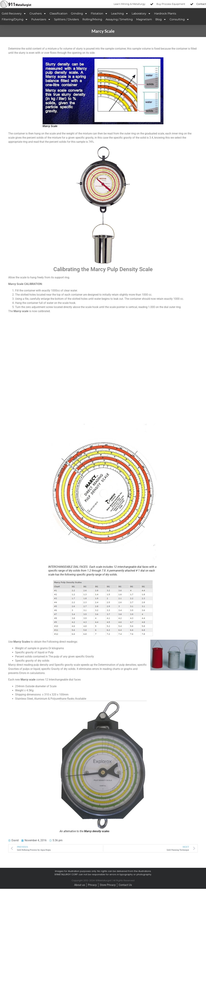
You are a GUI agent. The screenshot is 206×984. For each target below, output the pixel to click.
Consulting (179, 19)
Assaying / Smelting (119, 19)
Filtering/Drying (15, 19)
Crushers (38, 14)
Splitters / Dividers (66, 19)
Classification (58, 13)
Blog (160, 19)
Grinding (79, 14)
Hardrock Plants (165, 13)
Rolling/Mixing (92, 19)
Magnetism (144, 19)
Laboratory (141, 14)
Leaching (119, 14)
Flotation (99, 14)
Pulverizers (41, 19)
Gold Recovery (14, 14)
